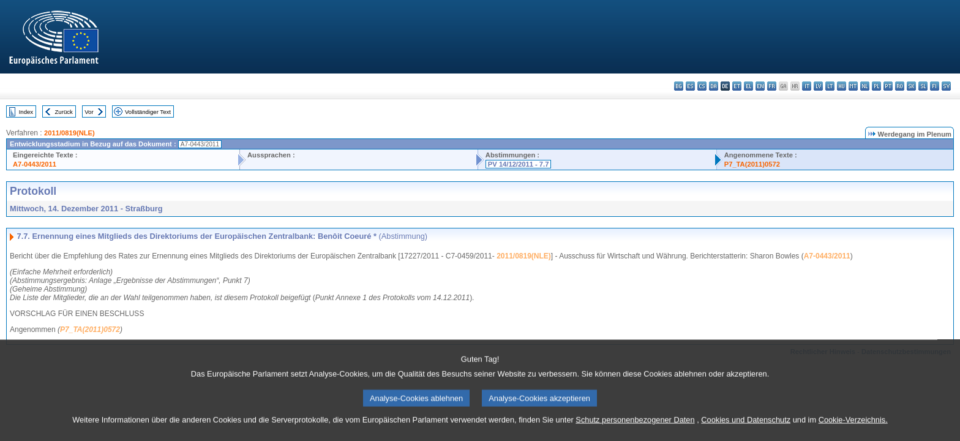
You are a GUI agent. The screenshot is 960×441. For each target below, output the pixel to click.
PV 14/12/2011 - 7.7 (518, 164)
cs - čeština (702, 86)
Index (26, 111)
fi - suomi (934, 86)
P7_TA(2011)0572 (752, 164)
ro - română (899, 86)
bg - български (678, 86)
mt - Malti (853, 86)
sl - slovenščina (923, 86)
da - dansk (713, 86)
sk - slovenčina (911, 86)
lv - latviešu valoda (818, 86)
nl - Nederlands (864, 86)
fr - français (771, 86)
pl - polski (876, 86)
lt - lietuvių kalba (829, 86)
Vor (88, 111)
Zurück (64, 111)
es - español (690, 86)
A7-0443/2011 (34, 164)
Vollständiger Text (148, 111)
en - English (760, 86)
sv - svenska (946, 86)
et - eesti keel (736, 86)
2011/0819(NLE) (69, 133)
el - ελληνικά (748, 86)
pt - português (888, 86)
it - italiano (806, 86)
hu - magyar (841, 86)
